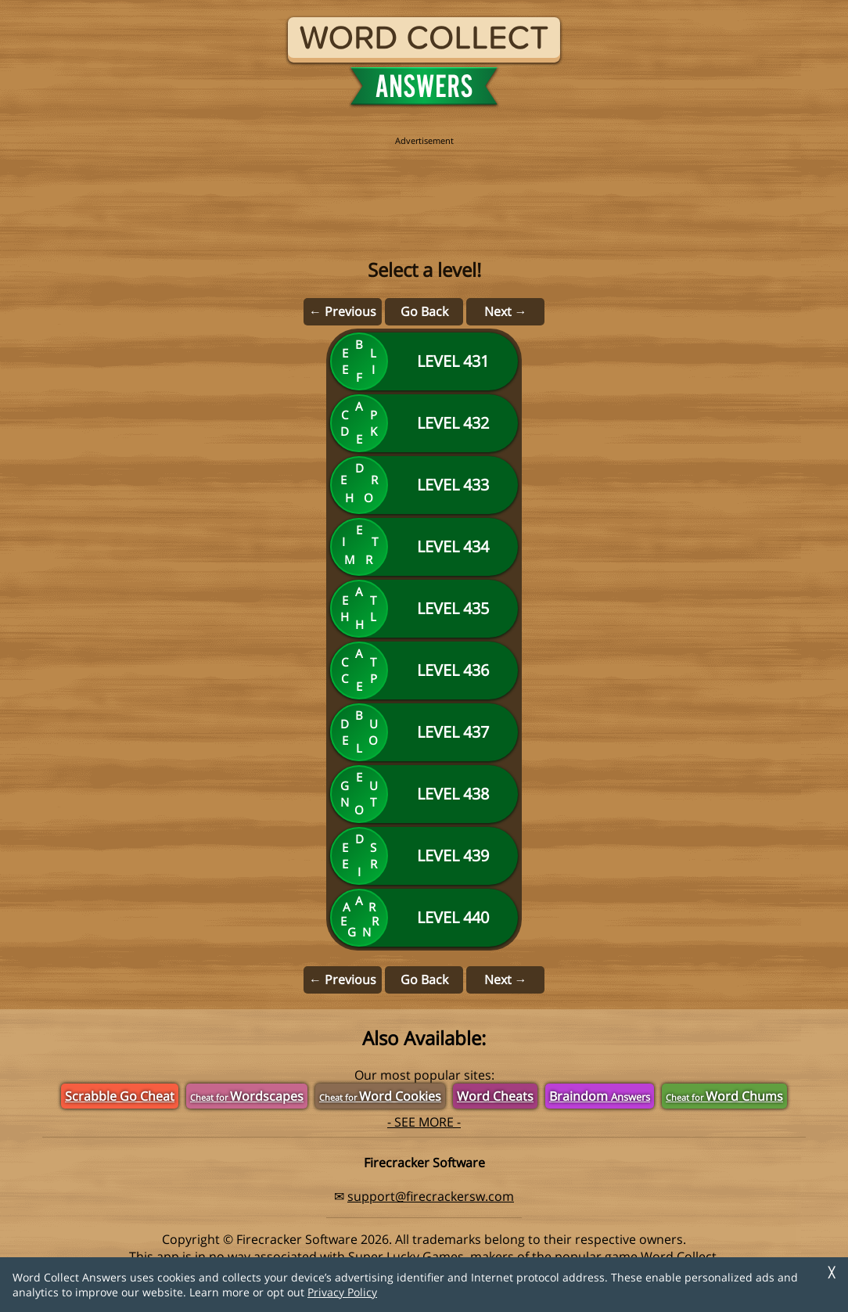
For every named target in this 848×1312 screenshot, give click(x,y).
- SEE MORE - (424, 1121)
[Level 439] (424, 856)
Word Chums (724, 1096)
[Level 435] (424, 609)
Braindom (599, 1096)
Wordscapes (247, 1096)
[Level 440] (424, 918)
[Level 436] (424, 670)
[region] (424, 181)
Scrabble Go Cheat (119, 1096)
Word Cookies (380, 1096)
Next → (505, 311)
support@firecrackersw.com (430, 1196)
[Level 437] (424, 732)
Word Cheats (495, 1096)
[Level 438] (424, 794)
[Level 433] (424, 485)
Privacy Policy (342, 1292)
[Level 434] (424, 547)
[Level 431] (424, 361)
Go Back (424, 311)
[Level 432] (424, 423)
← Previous (342, 311)
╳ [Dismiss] (831, 1272)
